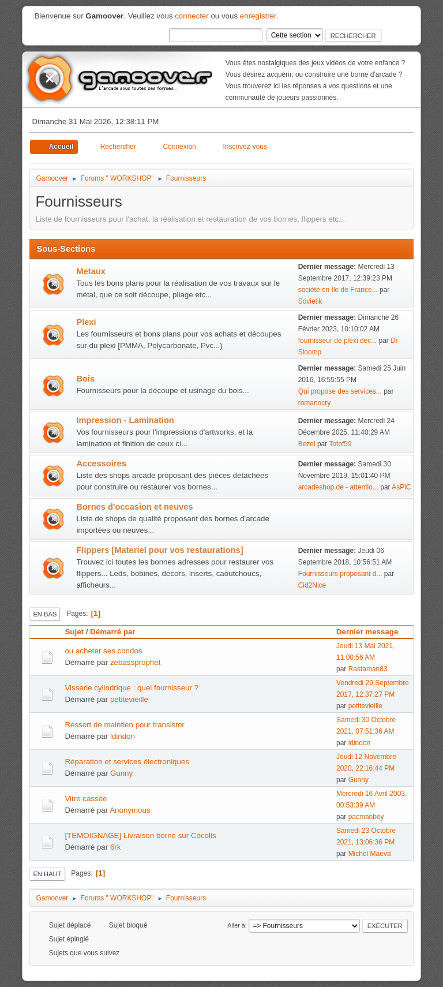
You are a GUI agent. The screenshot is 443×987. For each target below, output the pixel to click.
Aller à (236, 925)
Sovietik (310, 301)
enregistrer (258, 16)
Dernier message (367, 631)
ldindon (122, 736)
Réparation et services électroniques (127, 761)
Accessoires (101, 463)
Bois (85, 378)
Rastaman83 (368, 669)
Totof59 (340, 444)
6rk (115, 847)
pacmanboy (366, 817)
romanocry (314, 403)
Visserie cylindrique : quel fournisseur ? (131, 687)
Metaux (91, 271)
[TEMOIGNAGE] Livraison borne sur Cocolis (140, 835)
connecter (192, 16)
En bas (45, 614)
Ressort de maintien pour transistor (124, 724)
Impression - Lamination (125, 420)
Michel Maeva (369, 854)
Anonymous (130, 810)
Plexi (86, 322)
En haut (47, 873)
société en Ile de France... (338, 290)
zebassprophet (135, 662)
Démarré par (118, 631)
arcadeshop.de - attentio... (338, 487)
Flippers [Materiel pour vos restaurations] (159, 550)
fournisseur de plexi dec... (337, 341)
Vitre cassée (86, 798)
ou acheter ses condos (103, 650)
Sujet (74, 631)
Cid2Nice (312, 585)
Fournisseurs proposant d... (340, 574)
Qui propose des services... (340, 391)
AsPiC (401, 487)
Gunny (121, 773)
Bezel (307, 444)
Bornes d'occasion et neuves (134, 506)
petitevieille (129, 699)
